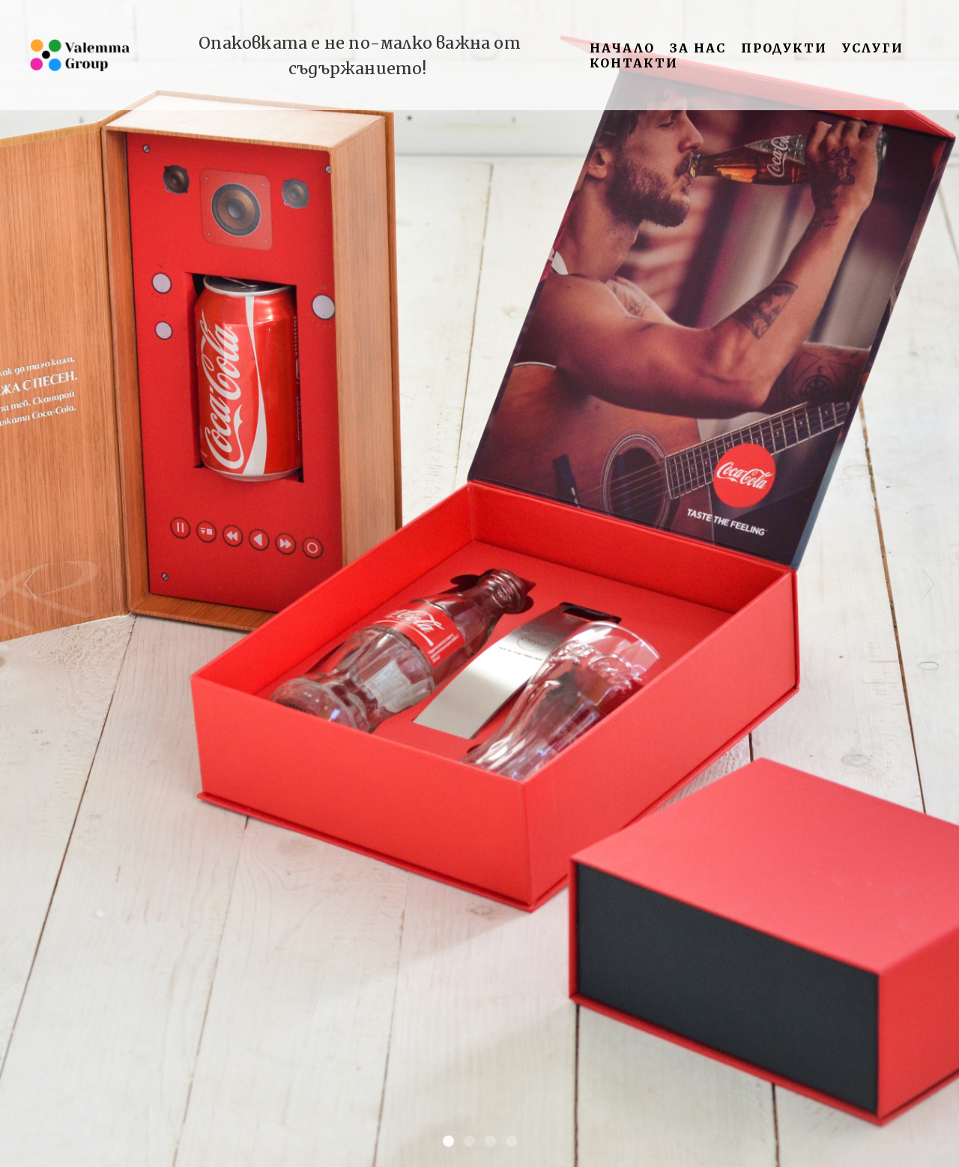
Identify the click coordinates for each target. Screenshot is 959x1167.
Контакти (634, 62)
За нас (698, 47)
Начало (622, 47)
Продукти (784, 47)
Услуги (873, 47)
